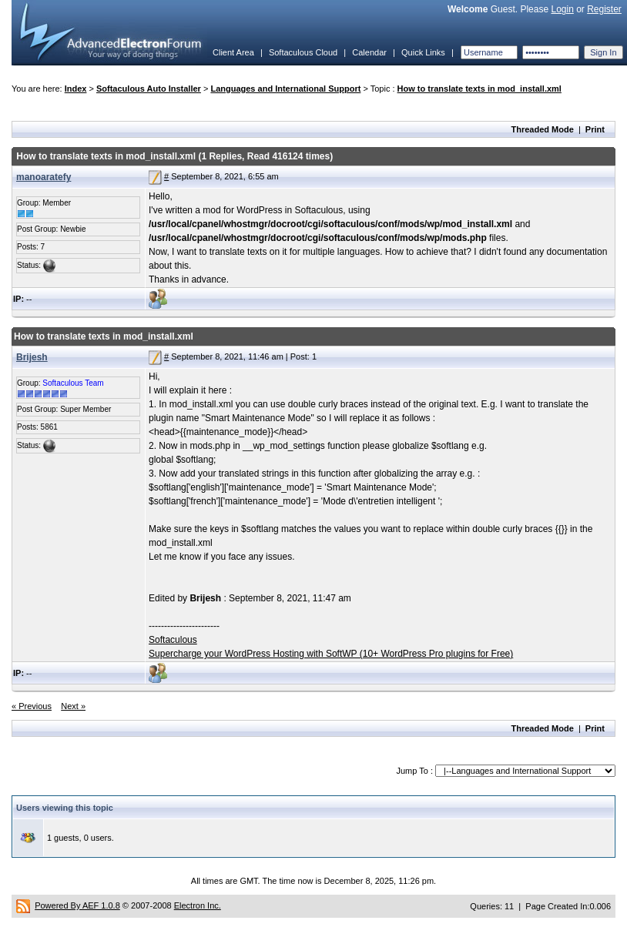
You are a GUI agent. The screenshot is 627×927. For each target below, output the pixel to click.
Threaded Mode (542, 129)
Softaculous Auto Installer (148, 88)
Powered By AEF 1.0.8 (77, 905)
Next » (73, 706)
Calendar (369, 52)
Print (595, 129)
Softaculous (173, 639)
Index (76, 88)
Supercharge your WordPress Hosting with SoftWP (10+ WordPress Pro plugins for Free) (331, 653)
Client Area (233, 52)
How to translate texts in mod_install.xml (479, 88)
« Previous (32, 706)
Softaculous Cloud (303, 52)
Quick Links (423, 52)
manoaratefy (43, 177)
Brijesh (32, 357)
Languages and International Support (285, 88)
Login (562, 9)
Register (604, 9)
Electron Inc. (197, 905)
